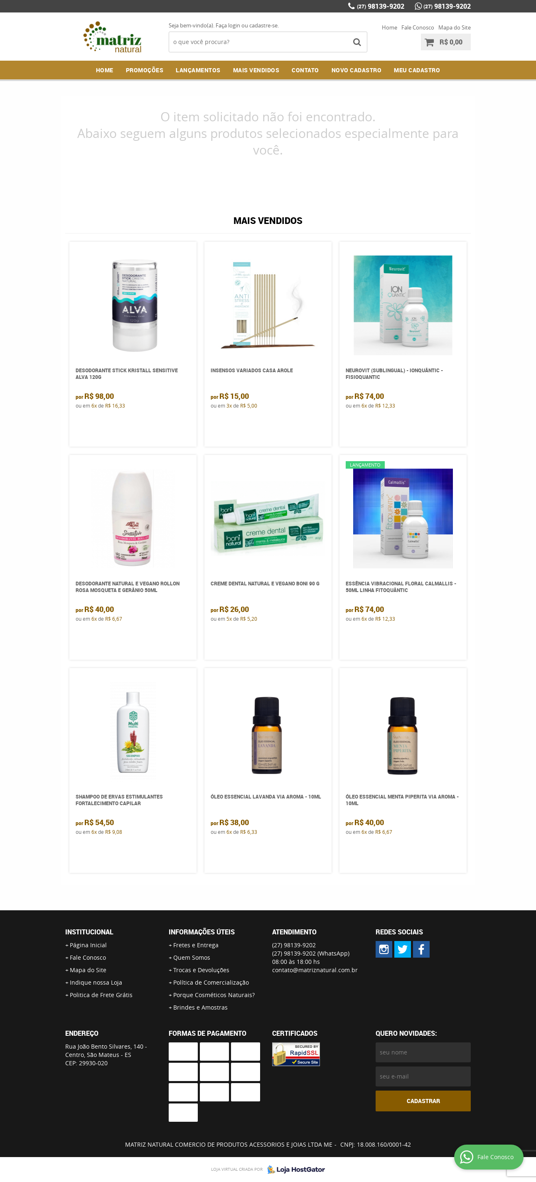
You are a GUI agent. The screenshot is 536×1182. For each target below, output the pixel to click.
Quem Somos (191, 957)
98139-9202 (380, 6)
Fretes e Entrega (196, 945)
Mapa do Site (454, 27)
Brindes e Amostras (200, 1007)
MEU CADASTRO (417, 70)
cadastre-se (263, 25)
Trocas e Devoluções (201, 970)
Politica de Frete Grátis (101, 995)
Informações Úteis (202, 931)
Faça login (228, 25)
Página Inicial (88, 945)
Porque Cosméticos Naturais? (214, 995)
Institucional (89, 931)
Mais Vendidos (256, 70)
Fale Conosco (417, 27)
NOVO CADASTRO (357, 70)
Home (389, 27)
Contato (305, 70)
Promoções (145, 70)
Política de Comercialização (211, 982)
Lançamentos (198, 70)
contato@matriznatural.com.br (315, 970)
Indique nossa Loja (96, 982)
